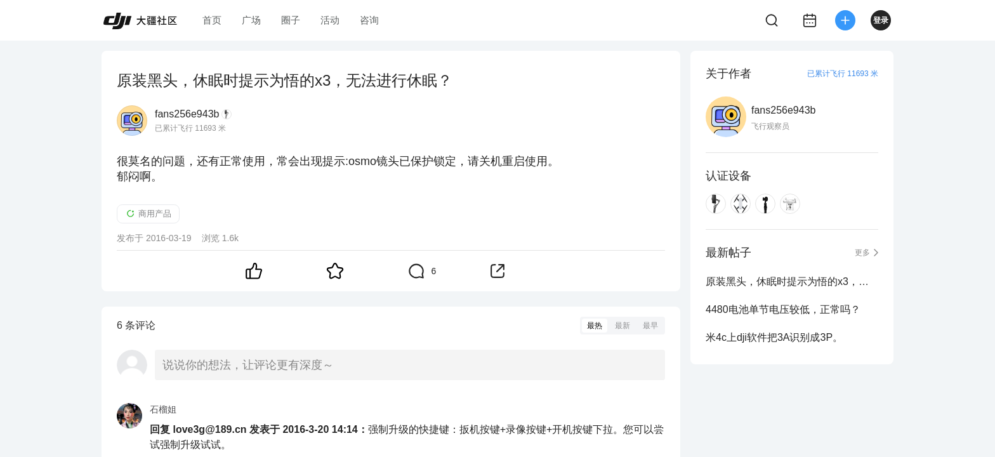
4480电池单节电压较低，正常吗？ (783, 309)
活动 (329, 20)
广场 (251, 20)
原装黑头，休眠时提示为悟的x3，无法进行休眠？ (792, 281)
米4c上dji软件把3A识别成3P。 (774, 337)
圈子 (290, 20)
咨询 (369, 20)
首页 (211, 20)
